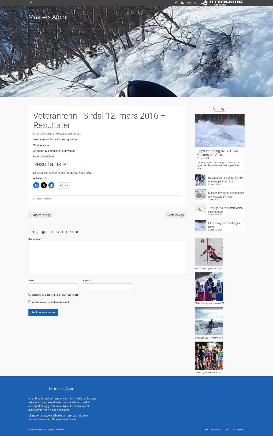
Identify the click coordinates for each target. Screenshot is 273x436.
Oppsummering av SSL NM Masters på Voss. (217, 153)
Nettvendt (60, 429)
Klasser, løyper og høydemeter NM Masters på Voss (226, 194)
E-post (87, 280)
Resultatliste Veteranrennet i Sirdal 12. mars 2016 (62, 172)
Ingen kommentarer (69, 134)
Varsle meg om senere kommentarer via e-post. (55, 295)
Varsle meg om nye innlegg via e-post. (50, 302)
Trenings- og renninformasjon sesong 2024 (225, 209)
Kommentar (34, 239)
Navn (31, 280)
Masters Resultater (44, 199)
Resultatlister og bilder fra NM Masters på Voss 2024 (225, 179)
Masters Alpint (48, 16)
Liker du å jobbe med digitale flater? (225, 225)
